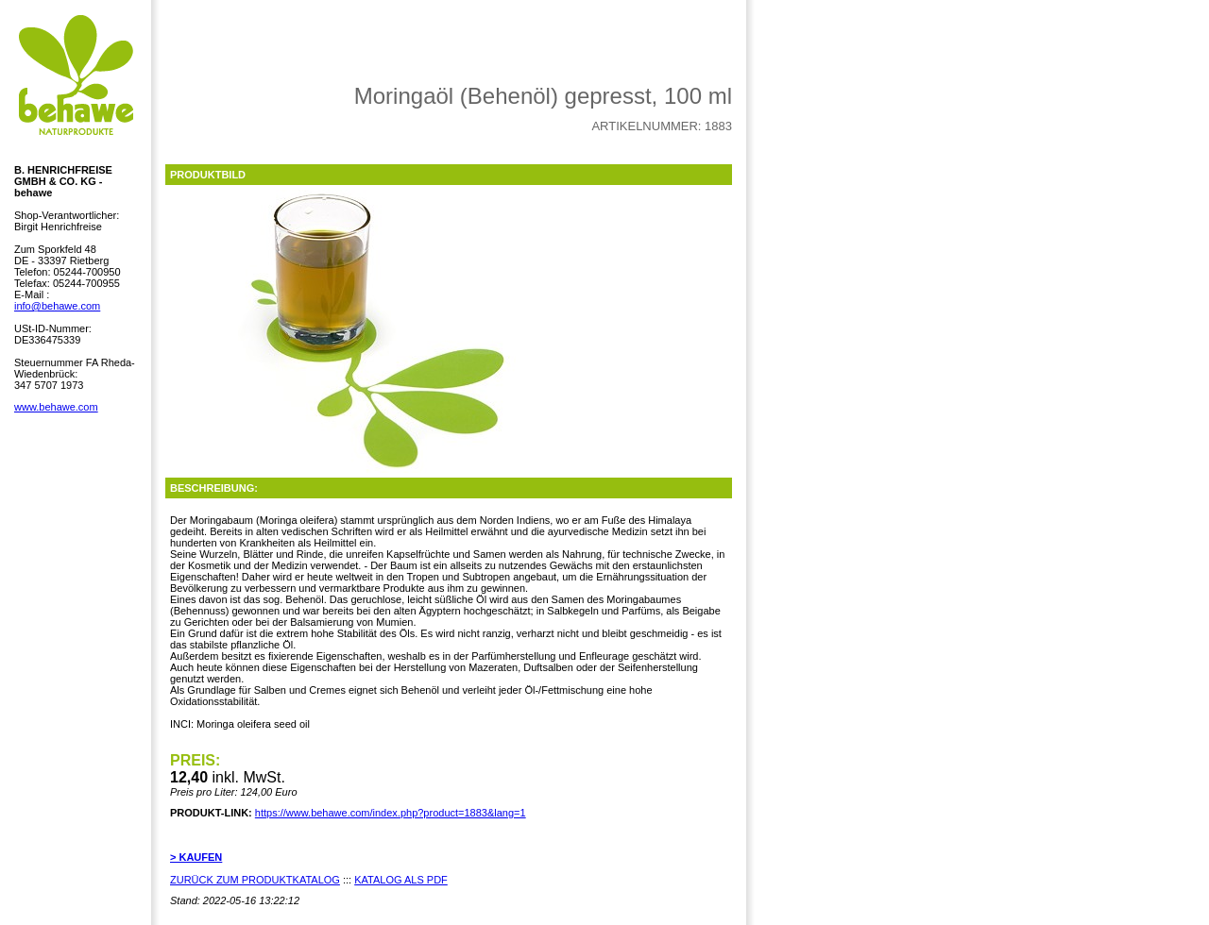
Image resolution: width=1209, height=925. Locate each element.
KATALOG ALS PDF (401, 879)
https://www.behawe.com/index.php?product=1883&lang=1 (390, 812)
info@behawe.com (57, 305)
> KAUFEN (196, 857)
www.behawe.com (56, 406)
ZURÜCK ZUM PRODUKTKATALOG (255, 879)
